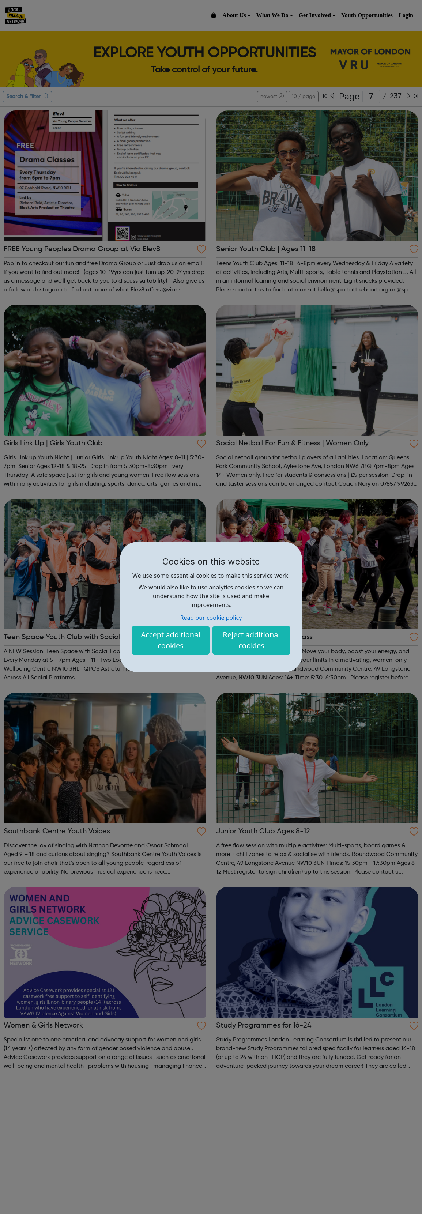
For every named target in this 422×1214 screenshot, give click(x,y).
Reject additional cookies (251, 640)
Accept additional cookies (170, 640)
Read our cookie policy (211, 618)
